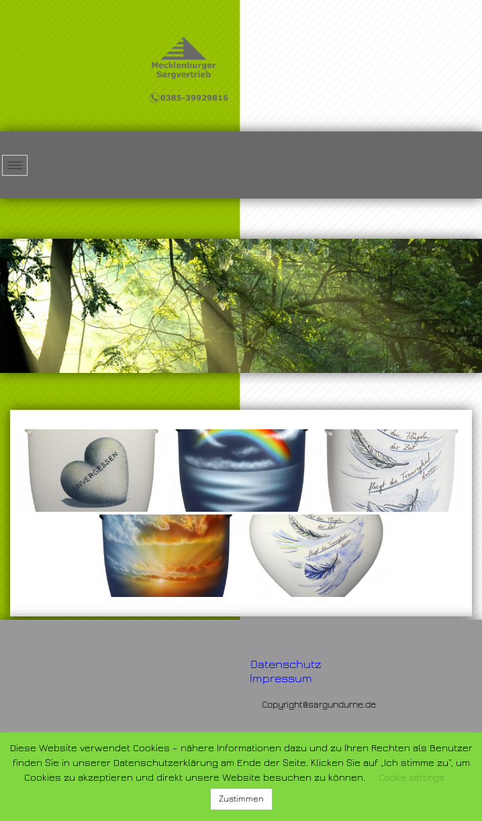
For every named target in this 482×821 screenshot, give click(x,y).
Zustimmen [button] (241, 799)
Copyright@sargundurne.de (319, 705)
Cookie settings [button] (411, 778)
